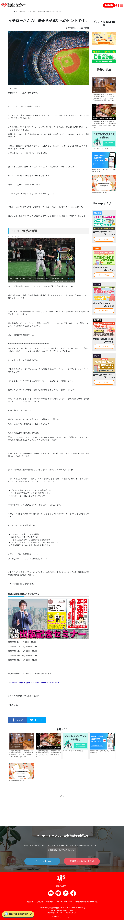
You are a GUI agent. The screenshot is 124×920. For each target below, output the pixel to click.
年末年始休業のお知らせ (99, 195)
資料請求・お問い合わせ (81, 861)
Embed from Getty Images (15, 237)
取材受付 (49, 902)
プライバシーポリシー (64, 902)
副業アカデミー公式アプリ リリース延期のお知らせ (104, 172)
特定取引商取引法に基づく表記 (87, 902)
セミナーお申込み (42, 861)
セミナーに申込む (104, 241)
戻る (62, 796)
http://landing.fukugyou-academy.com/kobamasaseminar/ (34, 682)
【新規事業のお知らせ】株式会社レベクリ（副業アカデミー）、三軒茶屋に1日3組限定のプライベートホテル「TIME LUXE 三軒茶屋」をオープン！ (103, 98)
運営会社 (30, 902)
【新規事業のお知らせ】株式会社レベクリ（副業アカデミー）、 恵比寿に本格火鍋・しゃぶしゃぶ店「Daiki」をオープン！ (104, 126)
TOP (13, 11)
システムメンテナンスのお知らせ (102, 150)
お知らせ (39, 902)
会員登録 (109, 5)
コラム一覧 (22, 11)
